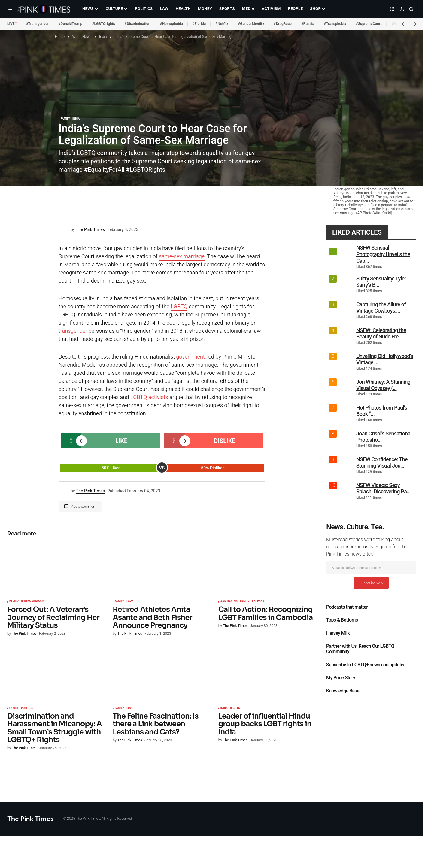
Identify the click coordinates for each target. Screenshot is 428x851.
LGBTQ (179, 307)
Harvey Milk (338, 633)
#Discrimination (137, 23)
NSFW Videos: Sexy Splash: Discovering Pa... (383, 488)
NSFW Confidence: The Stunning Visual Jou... (382, 462)
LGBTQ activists (149, 397)
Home (60, 36)
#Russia (307, 23)
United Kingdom (32, 601)
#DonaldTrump (70, 23)
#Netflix (221, 23)
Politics (258, 601)
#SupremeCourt (369, 23)
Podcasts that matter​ (347, 607)
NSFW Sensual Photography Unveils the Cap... (383, 254)
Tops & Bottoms (342, 620)
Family (65, 118)
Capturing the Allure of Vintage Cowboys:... (381, 307)
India (103, 36)
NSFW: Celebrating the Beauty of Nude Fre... (381, 333)
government (190, 357)
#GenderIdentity (251, 23)
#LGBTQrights (103, 23)
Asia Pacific (229, 601)
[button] (10, 9)
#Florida (199, 23)
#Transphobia (335, 23)
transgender (73, 331)
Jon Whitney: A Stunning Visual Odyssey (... (383, 385)
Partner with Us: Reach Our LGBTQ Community (360, 649)
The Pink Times (30, 818)
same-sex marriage (182, 257)
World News (81, 36)
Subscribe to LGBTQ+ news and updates (365, 664)
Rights (235, 708)
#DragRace (282, 23)
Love (129, 601)
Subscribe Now (371, 583)
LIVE (11, 23)
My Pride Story (340, 677)
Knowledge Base (342, 691)
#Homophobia (171, 23)
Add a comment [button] (83, 506)
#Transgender (37, 23)
